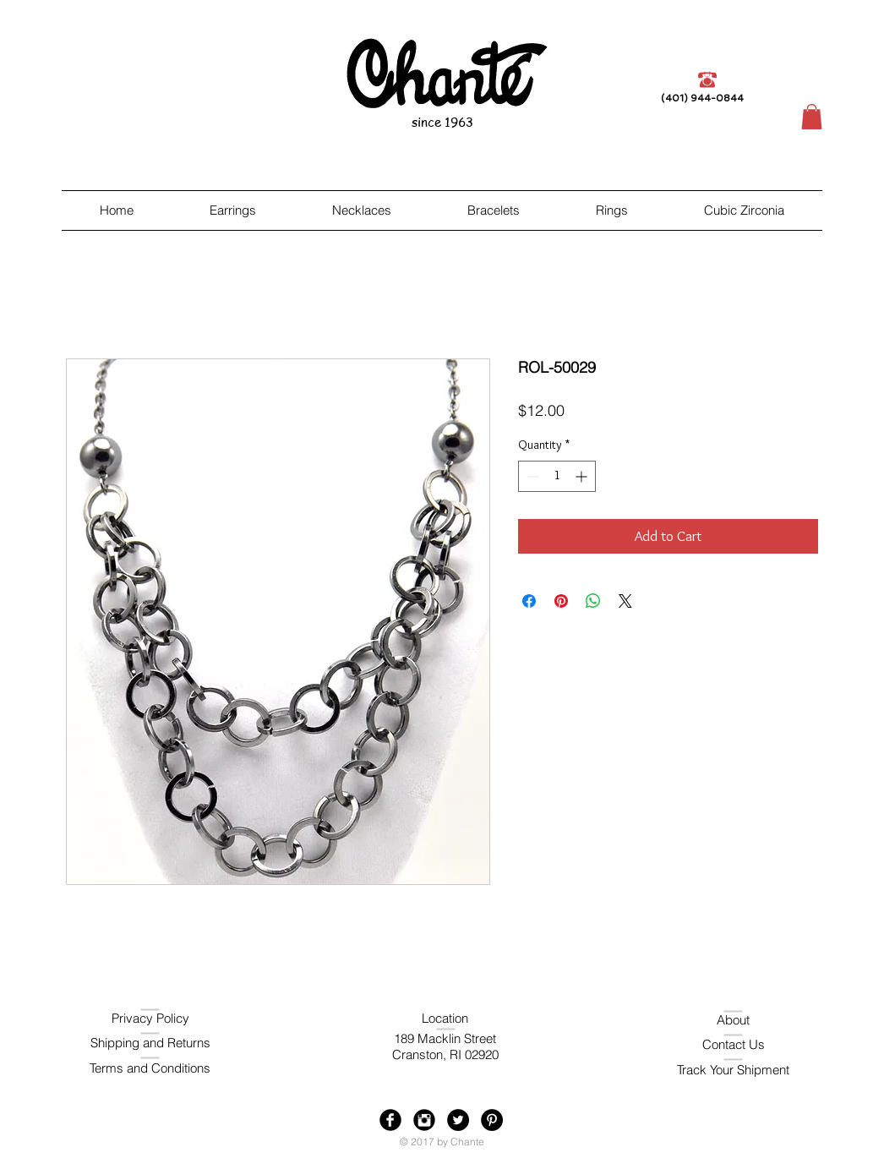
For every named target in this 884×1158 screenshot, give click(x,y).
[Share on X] (625, 601)
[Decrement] (531, 476)
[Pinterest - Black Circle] (492, 1120)
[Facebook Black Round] (390, 1120)
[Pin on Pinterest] (561, 601)
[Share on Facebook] (529, 601)
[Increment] (582, 476)
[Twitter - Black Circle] (458, 1120)
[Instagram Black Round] (424, 1120)
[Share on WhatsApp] (593, 601)
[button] (811, 116)
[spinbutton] (557, 476)
